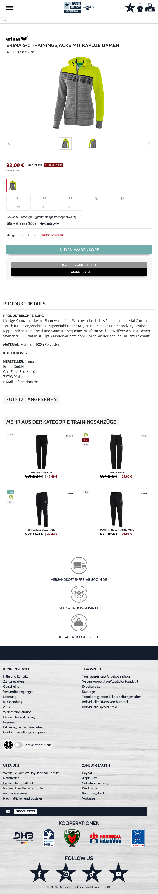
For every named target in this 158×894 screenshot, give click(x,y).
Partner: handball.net (18, 783)
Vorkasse (88, 798)
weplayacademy (15, 793)
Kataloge (88, 692)
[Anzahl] (28, 235)
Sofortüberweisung (95, 783)
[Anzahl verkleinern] (22, 235)
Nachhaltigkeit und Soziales (22, 798)
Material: (11, 345)
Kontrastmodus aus (37, 745)
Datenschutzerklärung (19, 717)
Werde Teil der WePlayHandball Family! (31, 773)
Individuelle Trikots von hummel (105, 702)
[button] (9, 7)
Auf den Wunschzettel (79, 265)
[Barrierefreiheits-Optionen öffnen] (8, 745)
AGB (6, 707)
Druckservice (91, 687)
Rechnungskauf (93, 793)
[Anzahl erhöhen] (35, 235)
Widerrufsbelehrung (17, 712)
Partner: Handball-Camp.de (23, 788)
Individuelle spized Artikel (100, 707)
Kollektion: (13, 353)
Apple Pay (89, 778)
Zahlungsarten (13, 681)
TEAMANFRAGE (79, 272)
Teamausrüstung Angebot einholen (107, 676)
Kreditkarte (89, 788)
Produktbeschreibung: (24, 316)
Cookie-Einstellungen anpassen (25, 732)
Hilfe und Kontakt (15, 676)
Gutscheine (11, 687)
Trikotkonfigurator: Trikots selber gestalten (112, 697)
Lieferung (9, 697)
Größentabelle (49, 223)
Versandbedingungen (18, 692)
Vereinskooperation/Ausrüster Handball (110, 681)
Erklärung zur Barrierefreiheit (23, 727)
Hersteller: (13, 362)
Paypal (87, 773)
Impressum (11, 722)
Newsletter (11, 778)
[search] (79, 19)
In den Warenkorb (79, 249)
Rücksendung (12, 702)
